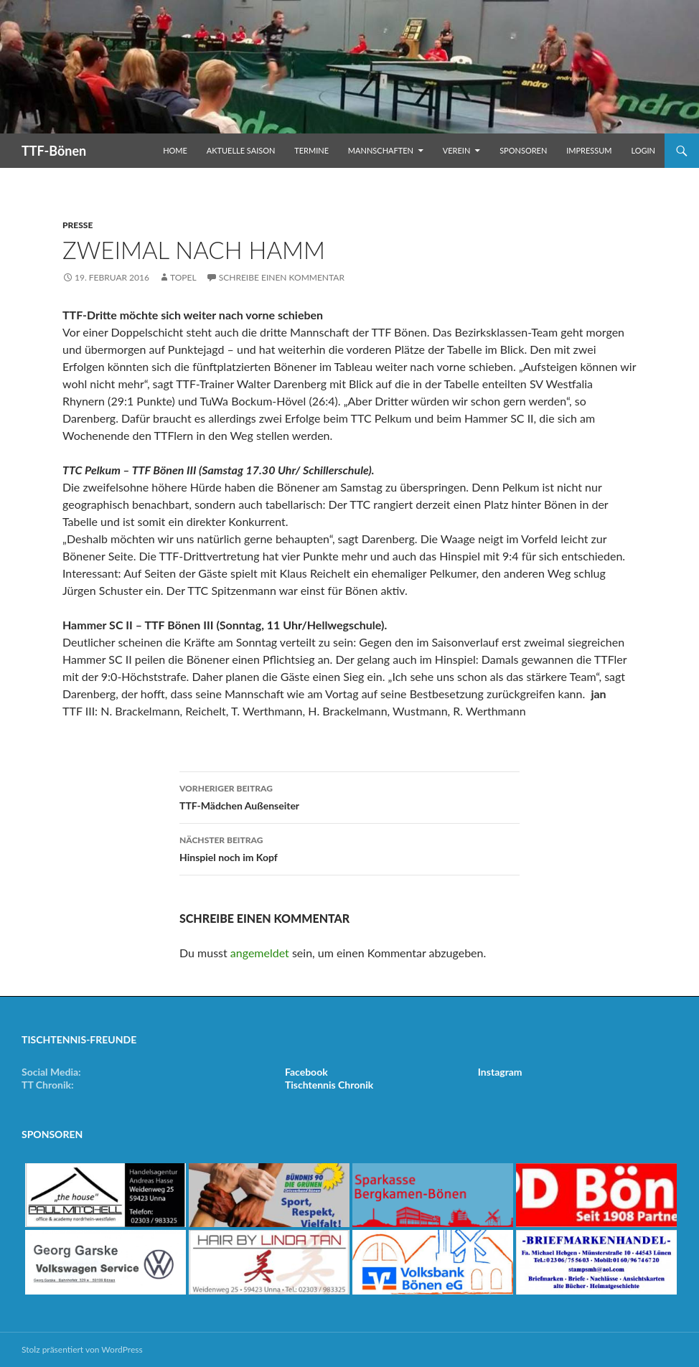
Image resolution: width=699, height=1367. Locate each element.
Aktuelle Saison (241, 150)
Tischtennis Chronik (329, 1085)
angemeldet (259, 952)
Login (643, 150)
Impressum (588, 150)
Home (175, 150)
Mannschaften (380, 150)
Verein (457, 150)
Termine (311, 150)
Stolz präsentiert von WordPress (82, 1349)
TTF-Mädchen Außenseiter (349, 796)
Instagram (500, 1072)
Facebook (306, 1072)
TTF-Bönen (54, 151)
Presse (77, 225)
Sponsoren (523, 150)
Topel (183, 277)
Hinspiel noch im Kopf (349, 847)
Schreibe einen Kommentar (281, 277)
